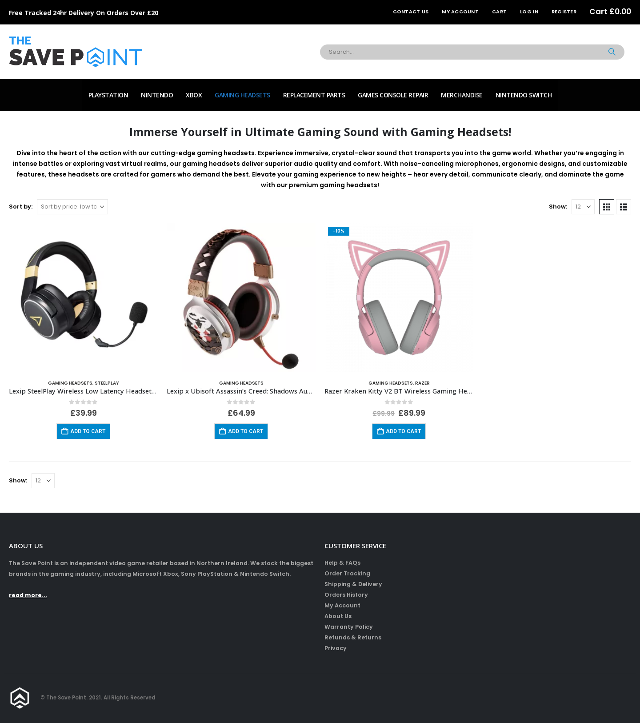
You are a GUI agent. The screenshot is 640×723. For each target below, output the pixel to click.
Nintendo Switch (524, 95)
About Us (338, 616)
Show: (558, 206)
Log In (529, 11)
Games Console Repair (393, 95)
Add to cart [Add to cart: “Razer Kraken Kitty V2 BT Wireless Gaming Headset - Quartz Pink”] (403, 431)
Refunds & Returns (352, 637)
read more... (28, 595)
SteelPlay (107, 383)
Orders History (346, 594)
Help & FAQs (342, 562)
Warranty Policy (348, 627)
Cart (499, 11)
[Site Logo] (75, 51)
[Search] (612, 52)
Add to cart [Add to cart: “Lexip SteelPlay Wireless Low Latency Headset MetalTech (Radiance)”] (87, 431)
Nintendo (157, 95)
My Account (460, 11)
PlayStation (108, 95)
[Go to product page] (83, 297)
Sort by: (20, 206)
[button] (606, 206)
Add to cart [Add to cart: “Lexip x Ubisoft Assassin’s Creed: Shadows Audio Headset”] (245, 431)
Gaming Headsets (242, 95)
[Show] (583, 206)
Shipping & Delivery (353, 584)
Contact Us (411, 11)
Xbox (194, 95)
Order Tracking (347, 573)
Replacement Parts (314, 95)
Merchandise (462, 95)
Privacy (335, 648)
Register (564, 11)
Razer (422, 383)
